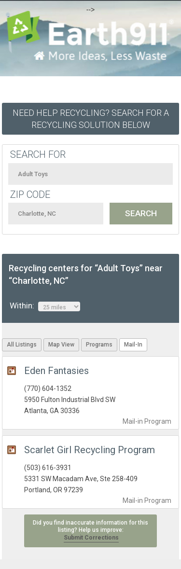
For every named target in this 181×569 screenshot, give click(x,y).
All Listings (22, 344)
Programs (99, 344)
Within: (45, 306)
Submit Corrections (91, 537)
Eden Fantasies (56, 370)
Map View (61, 344)
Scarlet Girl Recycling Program (89, 450)
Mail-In (133, 344)
